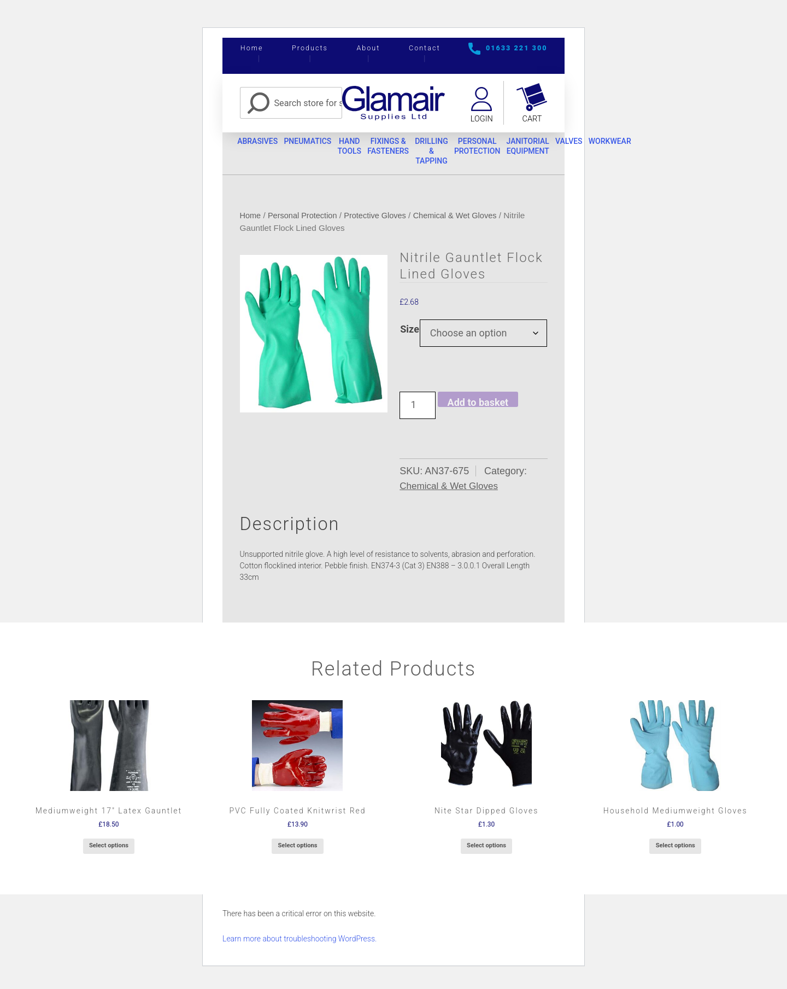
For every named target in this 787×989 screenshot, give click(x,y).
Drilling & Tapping (457, 152)
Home (251, 48)
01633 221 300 (517, 48)
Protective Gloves (381, 218)
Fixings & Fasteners (408, 148)
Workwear (658, 143)
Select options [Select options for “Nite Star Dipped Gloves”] (486, 848)
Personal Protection (508, 148)
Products (310, 48)
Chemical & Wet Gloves (465, 218)
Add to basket (478, 405)
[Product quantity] (417, 408)
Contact (425, 48)
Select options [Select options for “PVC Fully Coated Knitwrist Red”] (297, 848)
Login (480, 119)
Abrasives (260, 143)
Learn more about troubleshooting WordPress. (299, 942)
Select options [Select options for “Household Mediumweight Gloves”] (675, 848)
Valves (611, 143)
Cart (532, 119)
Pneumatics (316, 143)
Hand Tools (364, 148)
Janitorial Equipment (564, 148)
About (368, 48)
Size (409, 332)
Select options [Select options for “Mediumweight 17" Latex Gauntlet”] (108, 848)
